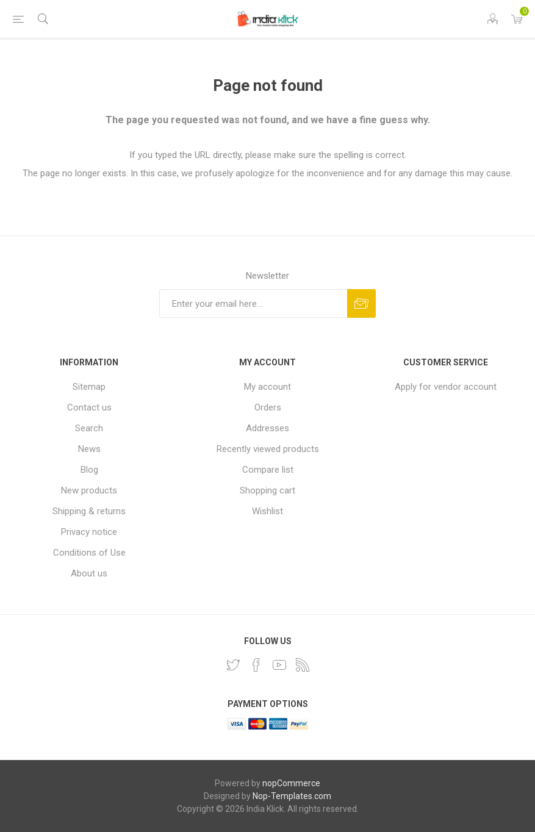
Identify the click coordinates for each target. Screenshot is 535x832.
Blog (89, 469)
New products (89, 490)
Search (89, 428)
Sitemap (89, 386)
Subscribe (361, 303)
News (89, 448)
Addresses (267, 428)
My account (267, 386)
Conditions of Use (89, 552)
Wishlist (267, 511)
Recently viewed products (268, 448)
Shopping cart (267, 490)
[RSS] (302, 665)
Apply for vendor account (446, 386)
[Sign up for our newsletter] (253, 303)
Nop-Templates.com (292, 796)
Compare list (267, 469)
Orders (267, 407)
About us (89, 573)
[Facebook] (256, 665)
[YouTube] (279, 665)
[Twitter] (233, 665)
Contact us (89, 407)
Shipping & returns (89, 511)
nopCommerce (291, 783)
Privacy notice (89, 531)
